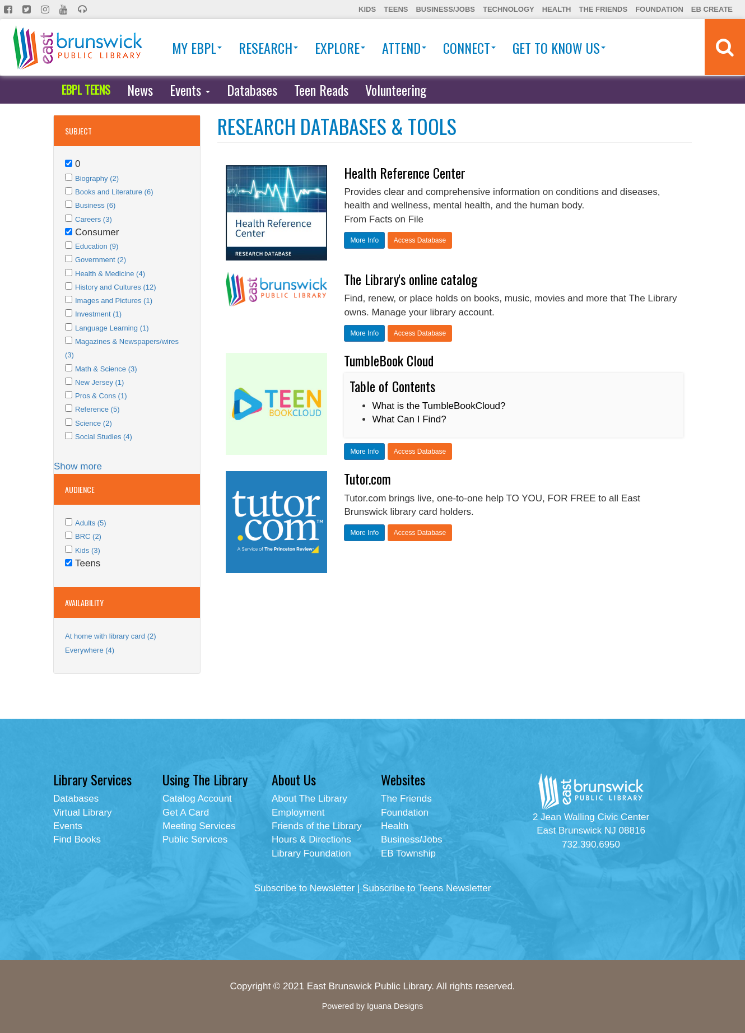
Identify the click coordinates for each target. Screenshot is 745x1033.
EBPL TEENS (86, 89)
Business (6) (95, 205)
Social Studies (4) (103, 436)
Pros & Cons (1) (101, 396)
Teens (396, 9)
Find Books (77, 839)
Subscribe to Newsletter (304, 888)
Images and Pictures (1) (113, 300)
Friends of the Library (317, 826)
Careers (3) (93, 219)
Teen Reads (321, 90)
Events (190, 90)
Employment (298, 812)
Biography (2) (97, 178)
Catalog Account (197, 798)
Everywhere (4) (89, 650)
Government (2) (100, 259)
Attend (404, 48)
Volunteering (395, 90)
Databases (252, 90)
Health (556, 9)
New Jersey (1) (99, 382)
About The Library (309, 798)
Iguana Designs (395, 1006)
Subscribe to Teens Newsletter (426, 888)
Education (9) (96, 246)
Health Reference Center (404, 172)
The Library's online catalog (410, 279)
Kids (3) (87, 550)
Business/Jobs (445, 9)
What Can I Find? (409, 419)
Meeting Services (198, 826)
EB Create (712, 9)
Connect (469, 48)
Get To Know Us (559, 48)
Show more (78, 466)
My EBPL (197, 48)
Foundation (659, 9)
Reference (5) (97, 409)
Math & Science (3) (106, 369)
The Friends (603, 9)
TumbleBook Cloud (389, 360)
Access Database (420, 240)
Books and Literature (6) (114, 192)
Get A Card (185, 812)
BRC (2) (88, 536)
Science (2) (93, 423)
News (140, 90)
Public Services (194, 839)
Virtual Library (82, 812)
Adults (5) (90, 523)
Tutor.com (367, 478)
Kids (367, 9)
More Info (364, 240)
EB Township (408, 853)
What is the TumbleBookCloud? (438, 406)
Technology (508, 9)
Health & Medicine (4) (110, 273)
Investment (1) (98, 314)
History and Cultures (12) (115, 287)
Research (268, 48)
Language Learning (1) (112, 328)
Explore (340, 48)
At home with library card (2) (110, 636)
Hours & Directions (311, 839)
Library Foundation (311, 853)
